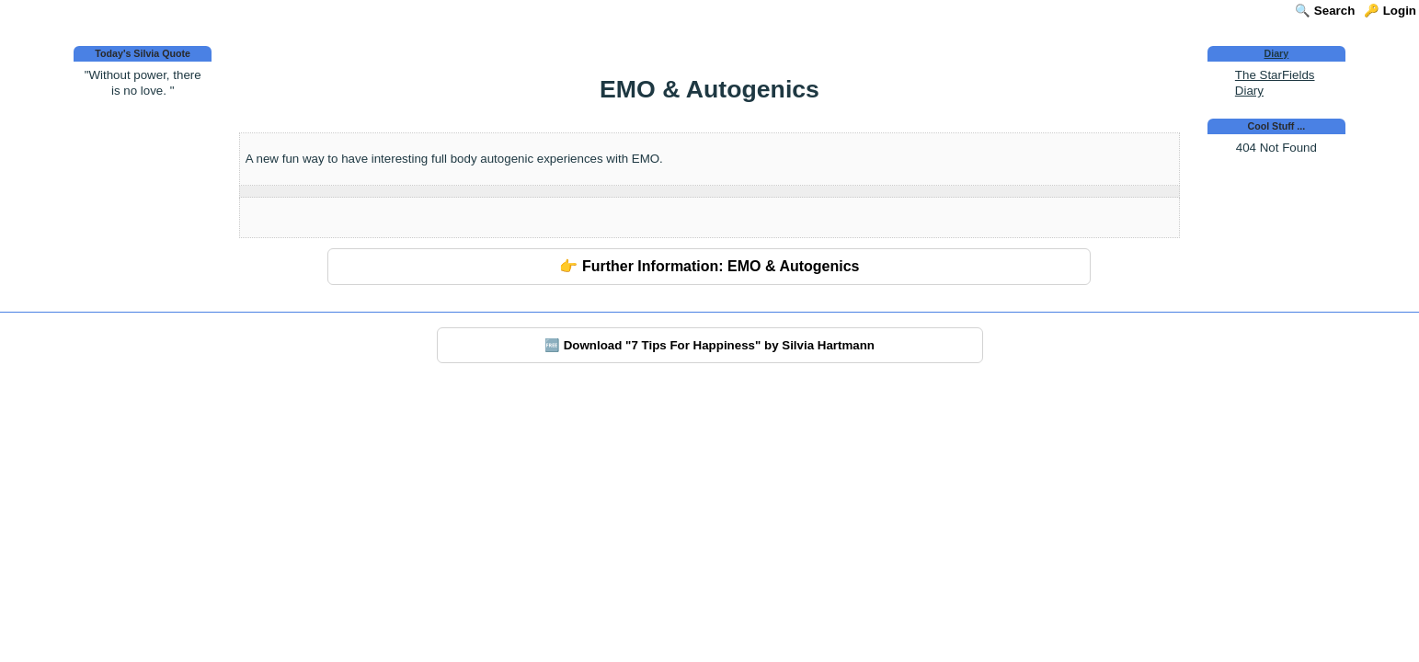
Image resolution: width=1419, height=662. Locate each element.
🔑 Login (1390, 10)
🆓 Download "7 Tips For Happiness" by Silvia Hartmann (709, 345)
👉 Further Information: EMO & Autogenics (709, 266)
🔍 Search (1325, 10)
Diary (1277, 53)
